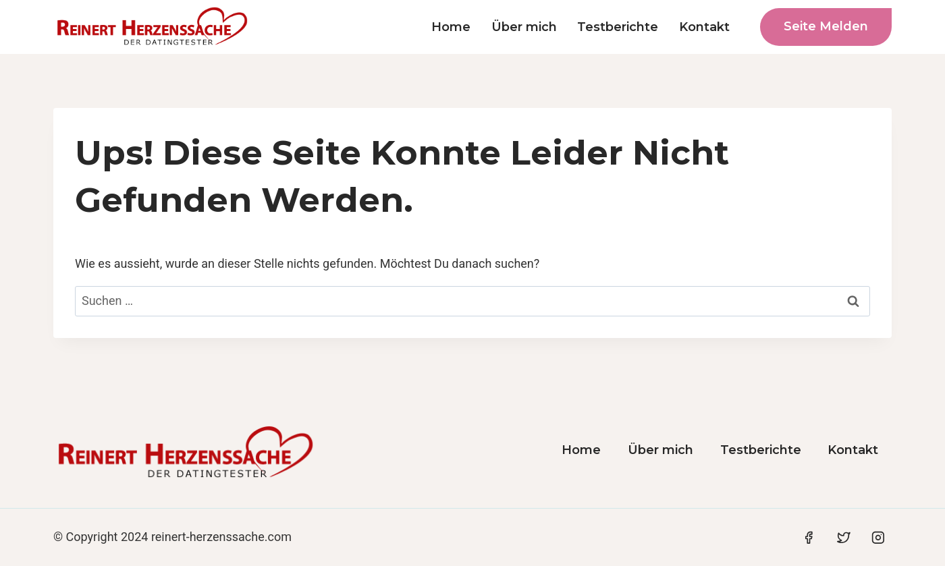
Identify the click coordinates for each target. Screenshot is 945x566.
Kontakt (704, 27)
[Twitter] (843, 537)
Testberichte (617, 27)
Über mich (524, 27)
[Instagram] (878, 537)
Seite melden (826, 26)
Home (450, 27)
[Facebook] (808, 537)
